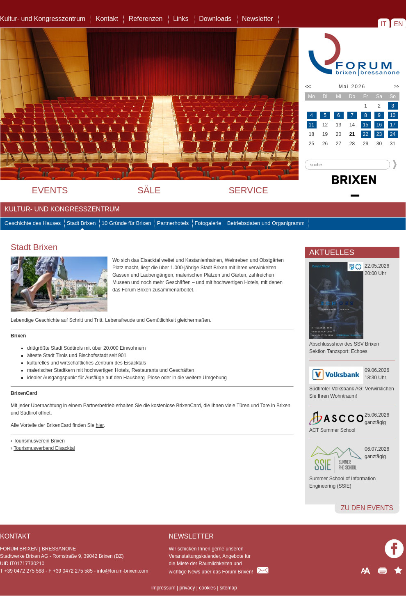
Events (50, 190)
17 (392, 125)
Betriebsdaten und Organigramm (266, 223)
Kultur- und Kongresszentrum (42, 18)
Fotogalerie (208, 223)
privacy (187, 588)
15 (365, 125)
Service (248, 190)
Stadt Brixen (81, 223)
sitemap (228, 588)
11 (311, 125)
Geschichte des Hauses (33, 223)
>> (396, 86)
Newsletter (257, 18)
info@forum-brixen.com (122, 571)
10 (392, 115)
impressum (163, 588)
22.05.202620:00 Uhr (352, 309)
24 (392, 134)
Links (180, 18)
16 (379, 125)
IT (383, 24)
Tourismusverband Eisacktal (44, 448)
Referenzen (146, 18)
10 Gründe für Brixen (126, 223)
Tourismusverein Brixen (39, 441)
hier (99, 425)
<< (308, 86)
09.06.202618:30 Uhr (352, 383)
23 (379, 134)
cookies (207, 588)
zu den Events (367, 507)
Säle (148, 190)
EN (398, 24)
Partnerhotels (173, 223)
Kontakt (107, 18)
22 (365, 134)
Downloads (215, 18)
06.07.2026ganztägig (352, 468)
